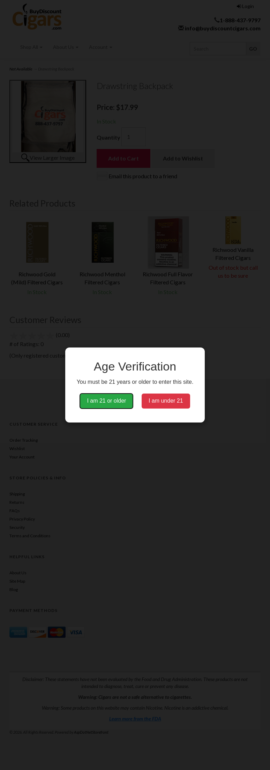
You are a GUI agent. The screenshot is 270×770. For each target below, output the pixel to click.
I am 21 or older (106, 401)
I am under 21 (166, 401)
